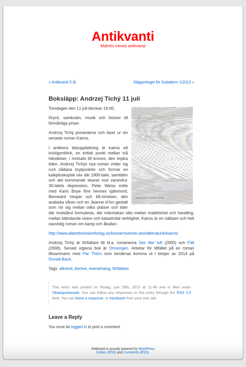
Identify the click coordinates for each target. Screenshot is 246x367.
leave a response (89, 298)
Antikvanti (123, 36)
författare (120, 268)
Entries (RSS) (106, 352)
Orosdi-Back (60, 259)
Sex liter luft (150, 242)
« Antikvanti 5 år (62, 82)
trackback (117, 298)
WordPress (146, 348)
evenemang (99, 268)
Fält (190, 242)
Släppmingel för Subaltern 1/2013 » (163, 82)
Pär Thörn (92, 253)
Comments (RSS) (136, 352)
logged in (79, 327)
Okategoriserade (65, 293)
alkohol (66, 268)
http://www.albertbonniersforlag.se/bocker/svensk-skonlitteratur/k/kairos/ (113, 233)
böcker (81, 268)
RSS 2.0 (184, 293)
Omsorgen (118, 248)
